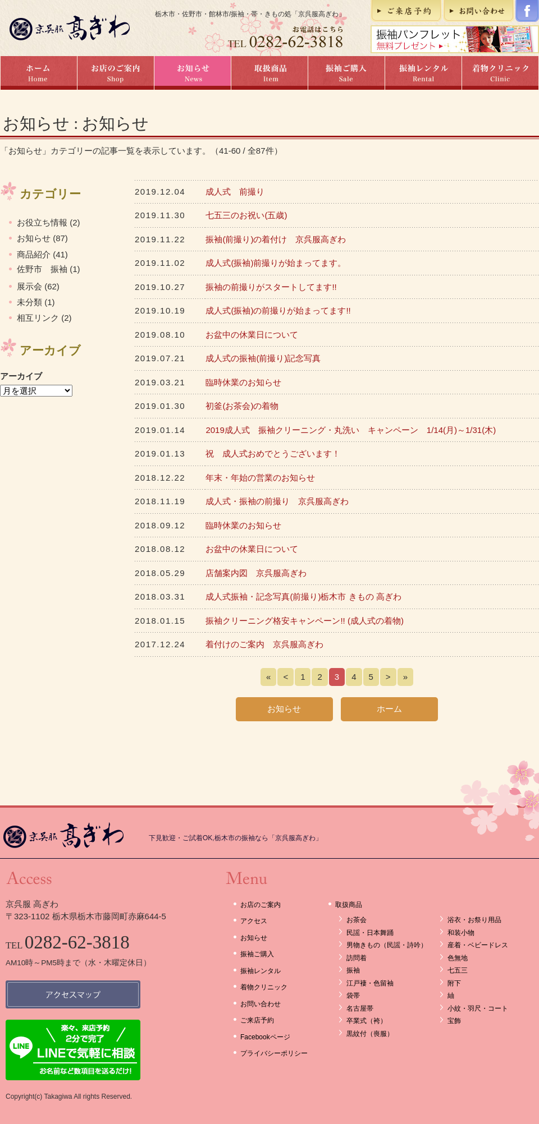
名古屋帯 (359, 1008)
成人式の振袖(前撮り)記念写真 (263, 358)
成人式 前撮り (234, 191)
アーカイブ (21, 376)
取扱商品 (269, 73)
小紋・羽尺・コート (477, 1008)
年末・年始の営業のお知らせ (260, 477)
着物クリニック (500, 73)
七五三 (457, 970)
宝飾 (454, 1021)
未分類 (29, 302)
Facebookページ (527, 11)
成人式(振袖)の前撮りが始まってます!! (277, 310)
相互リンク (38, 318)
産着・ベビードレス (477, 945)
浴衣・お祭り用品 (474, 920)
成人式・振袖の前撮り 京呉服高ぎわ (277, 501)
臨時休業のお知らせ (243, 382)
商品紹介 (34, 254)
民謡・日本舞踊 (370, 933)
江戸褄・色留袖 (370, 983)
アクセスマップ (73, 994)
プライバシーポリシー (274, 1053)
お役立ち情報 (42, 222)
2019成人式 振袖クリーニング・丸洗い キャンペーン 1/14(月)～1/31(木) (350, 430)
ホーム (38, 73)
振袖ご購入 (346, 73)
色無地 (457, 958)
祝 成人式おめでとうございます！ (272, 453)
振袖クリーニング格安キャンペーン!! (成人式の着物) (304, 620)
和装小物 (460, 933)
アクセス (253, 921)
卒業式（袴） (366, 1021)
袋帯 (353, 995)
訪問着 (356, 958)
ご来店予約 (406, 11)
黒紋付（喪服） (370, 1034)
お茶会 (356, 920)
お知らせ (192, 73)
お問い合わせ (478, 11)
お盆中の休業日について (251, 334)
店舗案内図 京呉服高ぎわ (256, 573)
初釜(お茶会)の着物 (241, 406)
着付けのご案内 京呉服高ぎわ (264, 644)
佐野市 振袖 (42, 269)
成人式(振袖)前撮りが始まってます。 (275, 263)
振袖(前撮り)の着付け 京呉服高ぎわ (275, 239)
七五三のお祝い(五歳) (246, 215)
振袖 (353, 970)
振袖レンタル (423, 73)
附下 (454, 983)
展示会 (29, 286)
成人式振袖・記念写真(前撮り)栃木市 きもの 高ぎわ (303, 596)
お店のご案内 (115, 73)
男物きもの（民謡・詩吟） (386, 945)
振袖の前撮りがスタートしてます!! (270, 287)
